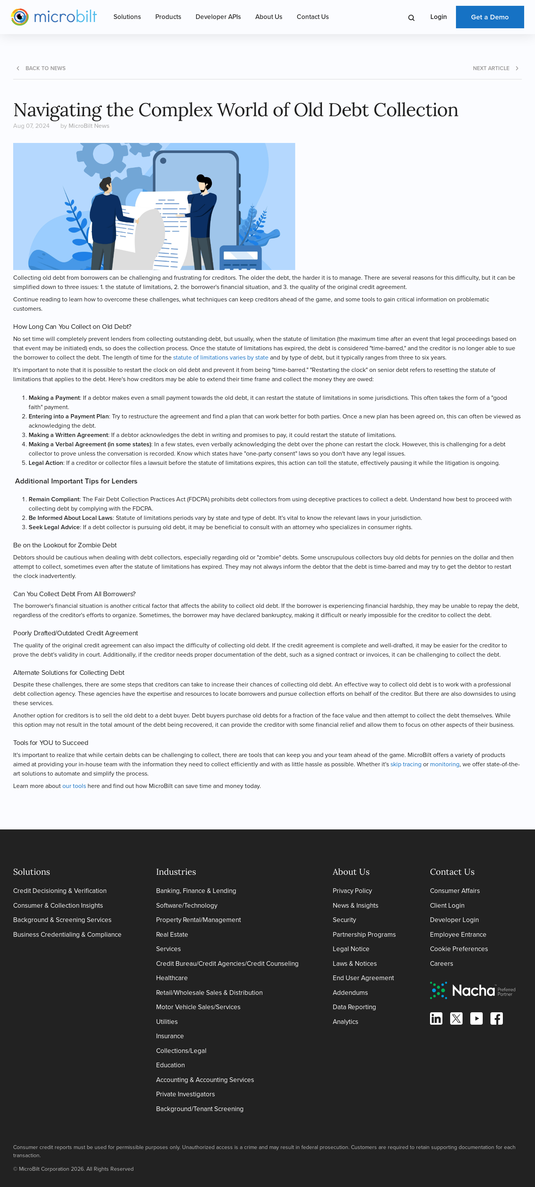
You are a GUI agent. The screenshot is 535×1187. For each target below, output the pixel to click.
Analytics (345, 1022)
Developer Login (454, 920)
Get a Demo (490, 17)
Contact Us (313, 17)
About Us (268, 17)
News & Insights (355, 905)
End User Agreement (363, 978)
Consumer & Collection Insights (58, 905)
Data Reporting (354, 1007)
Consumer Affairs (455, 891)
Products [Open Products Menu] (168, 17)
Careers (441, 964)
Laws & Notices (355, 964)
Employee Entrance (458, 934)
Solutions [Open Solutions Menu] (127, 17)
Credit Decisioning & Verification (60, 891)
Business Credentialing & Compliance (67, 934)
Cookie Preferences (459, 949)
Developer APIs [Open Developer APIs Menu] (218, 17)
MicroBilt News (89, 125)
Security (344, 920)
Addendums (350, 993)
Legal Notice (351, 949)
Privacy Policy (352, 891)
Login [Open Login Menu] (438, 17)
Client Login (447, 905)
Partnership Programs (364, 934)
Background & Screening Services (62, 920)
